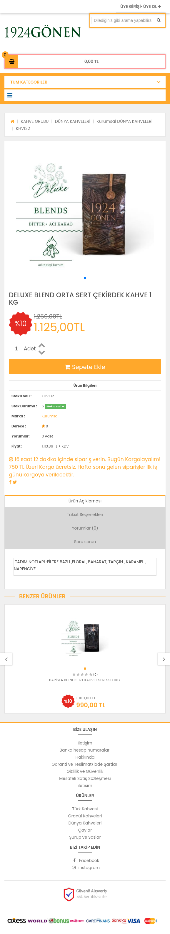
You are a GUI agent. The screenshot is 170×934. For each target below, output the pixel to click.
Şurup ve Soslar (85, 837)
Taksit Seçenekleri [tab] (85, 514)
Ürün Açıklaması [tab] (85, 501)
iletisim (85, 785)
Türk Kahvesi (85, 809)
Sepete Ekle (85, 367)
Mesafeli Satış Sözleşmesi (85, 778)
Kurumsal (50, 416)
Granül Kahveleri (85, 816)
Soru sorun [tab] (85, 542)
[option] (85, 658)
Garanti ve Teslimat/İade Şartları (84, 764)
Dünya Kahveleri (84, 823)
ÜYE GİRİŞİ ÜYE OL (140, 6)
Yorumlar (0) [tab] (85, 528)
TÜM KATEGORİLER (28, 82)
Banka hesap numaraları (84, 750)
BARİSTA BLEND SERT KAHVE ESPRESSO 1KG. (85, 679)
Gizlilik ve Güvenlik (84, 771)
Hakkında (85, 757)
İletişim (85, 743)
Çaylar (85, 830)
